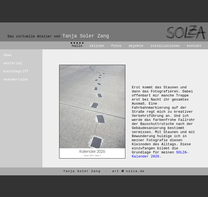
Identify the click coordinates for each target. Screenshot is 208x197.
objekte (136, 46)
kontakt (194, 46)
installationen (165, 46)
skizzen (96, 46)
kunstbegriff (13, 71)
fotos (116, 46)
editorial (12, 63)
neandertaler (13, 79)
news (7, 55)
